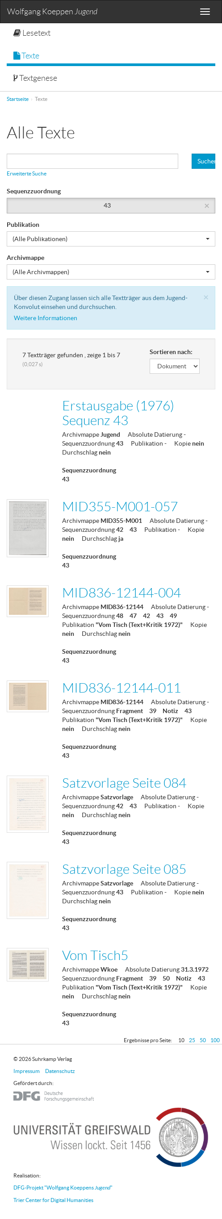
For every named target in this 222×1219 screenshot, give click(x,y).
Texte (26, 55)
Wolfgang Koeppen (52, 12)
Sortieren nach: (171, 351)
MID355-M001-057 (120, 506)
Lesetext (31, 33)
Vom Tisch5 (95, 955)
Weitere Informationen (45, 317)
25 (192, 1040)
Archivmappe (25, 257)
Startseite (18, 99)
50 (203, 1040)
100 (215, 1040)
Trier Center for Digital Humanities (53, 1200)
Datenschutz (60, 1071)
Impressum (26, 1071)
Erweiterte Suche (26, 173)
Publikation (23, 224)
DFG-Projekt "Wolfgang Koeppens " (63, 1187)
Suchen (206, 161)
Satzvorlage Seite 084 (124, 783)
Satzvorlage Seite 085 (124, 869)
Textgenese (35, 78)
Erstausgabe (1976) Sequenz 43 (118, 413)
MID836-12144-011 (121, 687)
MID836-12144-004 (121, 592)
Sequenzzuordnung (34, 191)
